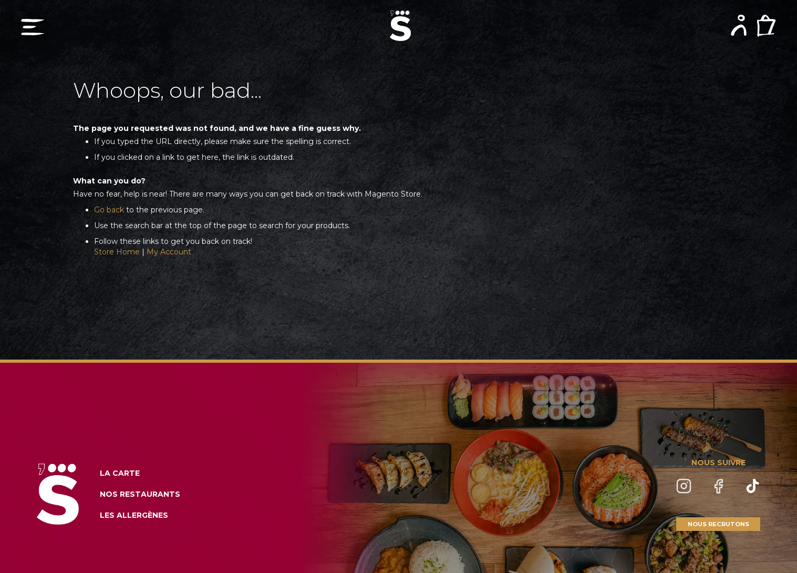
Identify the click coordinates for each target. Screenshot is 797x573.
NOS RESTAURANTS (140, 494)
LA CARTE (120, 473)
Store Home (117, 252)
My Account (169, 252)
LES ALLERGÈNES (134, 515)
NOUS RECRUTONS (718, 524)
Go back (109, 209)
